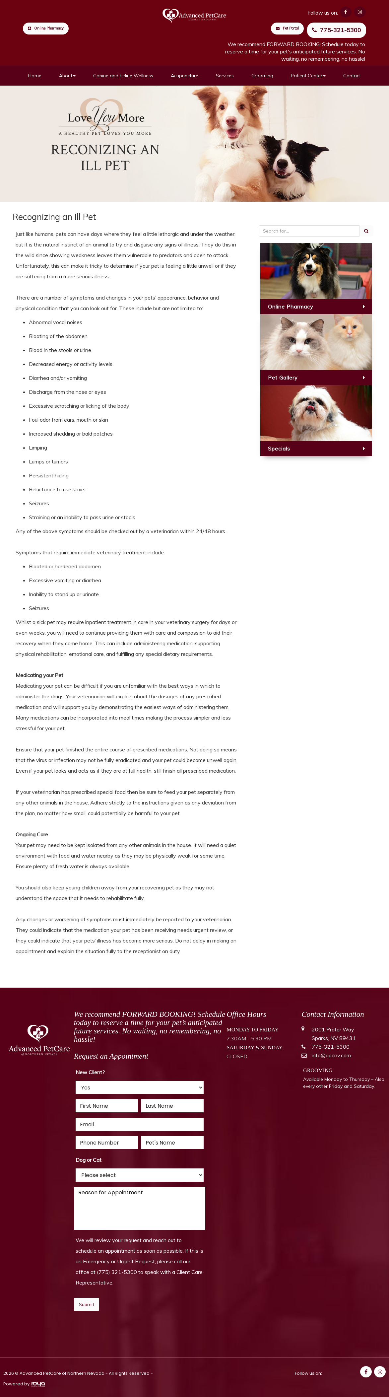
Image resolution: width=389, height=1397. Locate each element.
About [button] (67, 76)
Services (225, 76)
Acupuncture (184, 76)
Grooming (262, 76)
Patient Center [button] (308, 76)
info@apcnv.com (331, 1055)
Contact (352, 76)
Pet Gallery (283, 377)
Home (34, 76)
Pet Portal (287, 28)
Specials (279, 448)
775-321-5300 (336, 30)
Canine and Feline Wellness (123, 76)
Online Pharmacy (46, 28)
